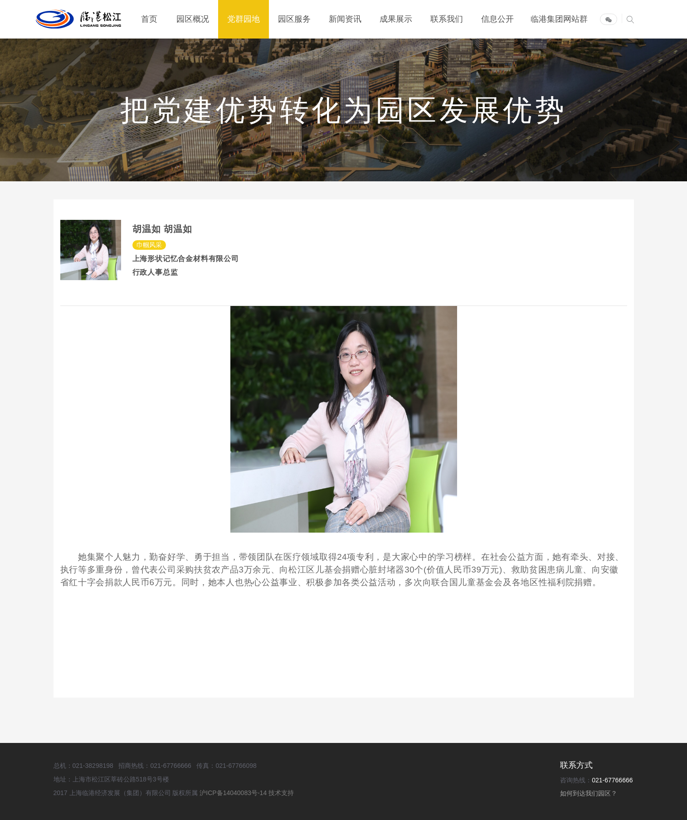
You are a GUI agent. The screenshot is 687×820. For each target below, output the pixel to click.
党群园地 (243, 19)
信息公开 (497, 19)
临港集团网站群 (559, 19)
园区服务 (294, 19)
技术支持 (281, 792)
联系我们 (446, 19)
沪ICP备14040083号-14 (234, 792)
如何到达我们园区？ (588, 793)
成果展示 (395, 19)
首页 (149, 19)
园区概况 (192, 19)
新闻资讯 (345, 19)
